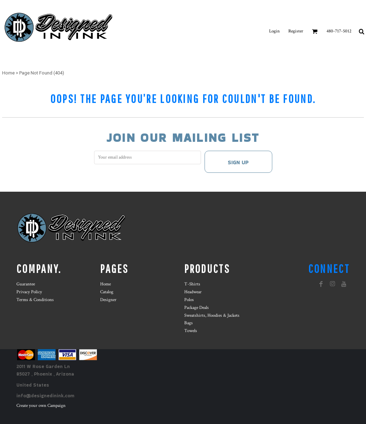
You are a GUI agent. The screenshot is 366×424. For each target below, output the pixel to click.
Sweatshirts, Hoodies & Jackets (211, 315)
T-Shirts (192, 284)
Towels (190, 331)
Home (8, 73)
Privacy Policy (29, 292)
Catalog (106, 292)
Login (274, 31)
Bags (188, 323)
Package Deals (196, 308)
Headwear (193, 292)
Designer (108, 300)
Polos (189, 300)
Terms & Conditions (35, 300)
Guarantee (25, 284)
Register (295, 31)
